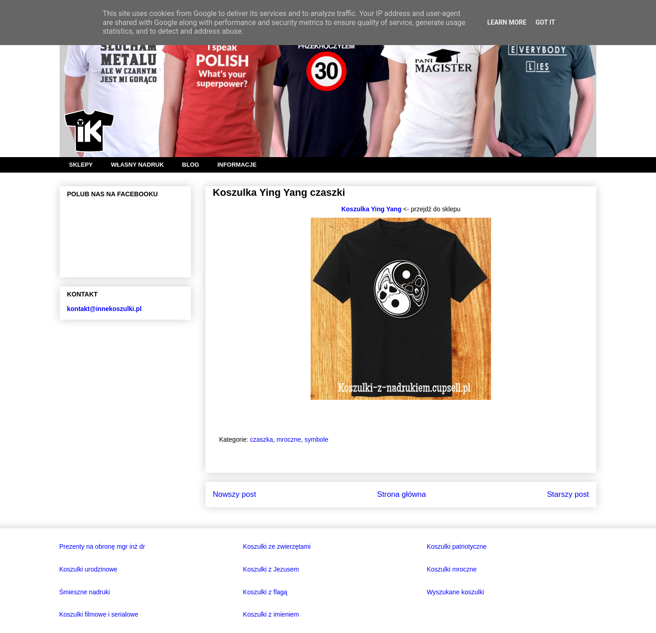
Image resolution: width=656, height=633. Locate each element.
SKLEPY (81, 164)
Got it (545, 22)
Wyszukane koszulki (455, 592)
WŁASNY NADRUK (137, 164)
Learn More (506, 22)
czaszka (261, 439)
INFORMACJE (236, 164)
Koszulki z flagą (265, 592)
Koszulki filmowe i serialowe (98, 614)
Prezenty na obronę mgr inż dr (102, 546)
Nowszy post (234, 494)
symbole (316, 439)
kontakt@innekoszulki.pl (104, 308)
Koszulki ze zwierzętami (277, 546)
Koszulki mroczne (452, 569)
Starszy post (568, 494)
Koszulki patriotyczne (457, 546)
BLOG (191, 164)
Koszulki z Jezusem (271, 569)
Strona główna (401, 494)
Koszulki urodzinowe (88, 569)
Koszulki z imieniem (271, 614)
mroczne (289, 439)
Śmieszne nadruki (84, 592)
